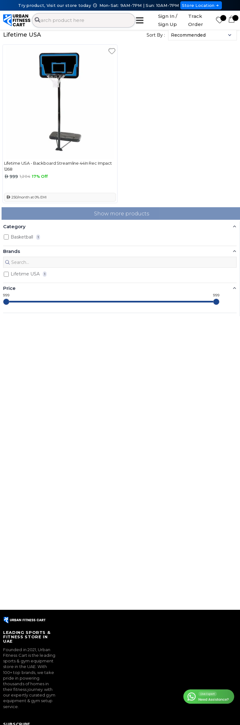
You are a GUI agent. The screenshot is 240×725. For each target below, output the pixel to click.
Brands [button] (11, 251)
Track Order (195, 20)
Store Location (201, 5)
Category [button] (14, 226)
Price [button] (9, 288)
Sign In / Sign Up (167, 20)
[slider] (6, 302)
